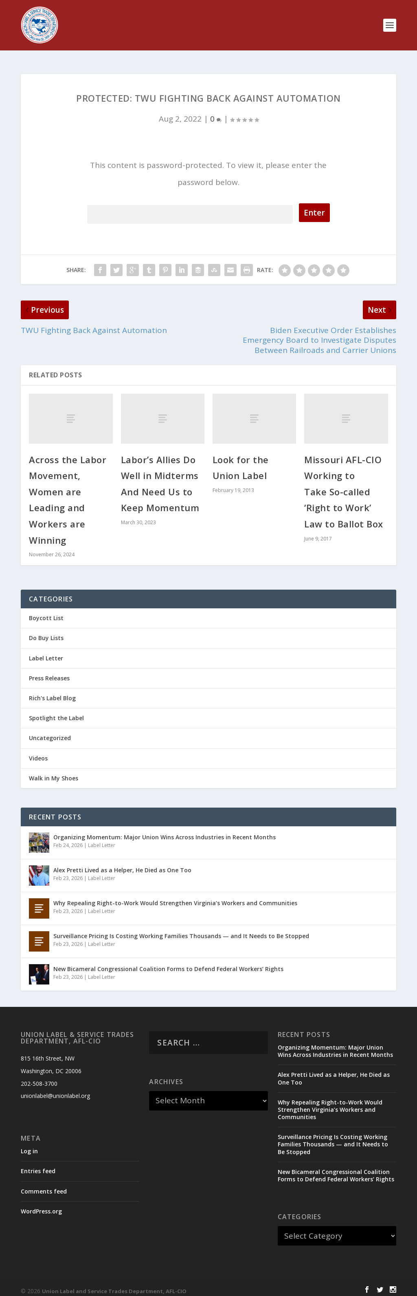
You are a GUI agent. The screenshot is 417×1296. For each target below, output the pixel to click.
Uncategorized (50, 730)
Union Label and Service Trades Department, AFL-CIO (114, 1283)
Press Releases (49, 671)
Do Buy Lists (46, 630)
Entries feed (38, 1163)
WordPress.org (41, 1204)
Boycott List (46, 610)
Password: (190, 205)
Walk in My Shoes (53, 771)
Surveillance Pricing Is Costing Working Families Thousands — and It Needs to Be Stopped (181, 928)
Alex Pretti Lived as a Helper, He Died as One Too (122, 863)
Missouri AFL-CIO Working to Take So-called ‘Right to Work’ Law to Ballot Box (343, 484)
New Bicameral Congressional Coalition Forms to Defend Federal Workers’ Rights (168, 961)
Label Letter (46, 651)
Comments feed (44, 1183)
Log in (29, 1144)
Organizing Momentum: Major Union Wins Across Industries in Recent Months (164, 830)
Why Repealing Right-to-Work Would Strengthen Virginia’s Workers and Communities (175, 896)
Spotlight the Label (56, 710)
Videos (38, 751)
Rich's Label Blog (52, 691)
